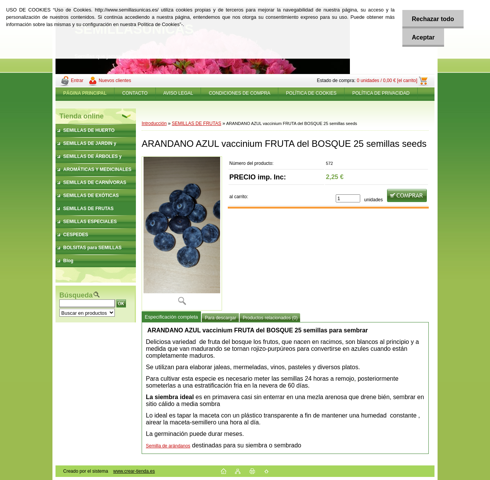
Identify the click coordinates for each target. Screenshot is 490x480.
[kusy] (348, 198)
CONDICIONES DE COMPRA (239, 93)
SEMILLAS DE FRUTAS (196, 123)
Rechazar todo (433, 19)
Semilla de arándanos (168, 446)
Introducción (154, 123)
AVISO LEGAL (178, 93)
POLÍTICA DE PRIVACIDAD (381, 93)
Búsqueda (76, 295)
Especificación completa (171, 317)
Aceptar (423, 37)
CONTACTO (134, 93)
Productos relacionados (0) (270, 318)
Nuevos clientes (115, 80)
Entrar (77, 80)
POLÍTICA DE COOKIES (311, 93)
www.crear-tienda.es (134, 471)
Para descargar (220, 318)
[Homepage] (85, 93)
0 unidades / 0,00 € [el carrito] (387, 80)
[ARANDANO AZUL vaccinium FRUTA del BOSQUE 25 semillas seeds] (182, 233)
